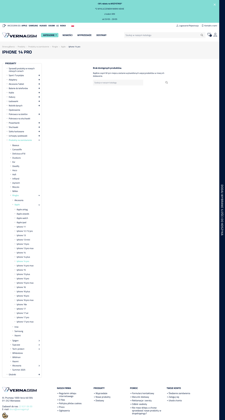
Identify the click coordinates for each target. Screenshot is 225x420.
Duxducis (16, 158)
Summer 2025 (18, 369)
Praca (61, 407)
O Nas (62, 400)
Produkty (10, 63)
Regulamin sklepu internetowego (67, 394)
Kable (11, 92)
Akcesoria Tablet (16, 84)
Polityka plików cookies (70, 403)
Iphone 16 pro (23, 296)
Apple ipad (21, 222)
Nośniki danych (15, 105)
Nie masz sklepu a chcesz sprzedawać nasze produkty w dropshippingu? (146, 410)
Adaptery (13, 79)
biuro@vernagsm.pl (19, 409)
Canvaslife (17, 149)
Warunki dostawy (140, 397)
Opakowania (14, 110)
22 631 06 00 (25, 406)
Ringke (15, 195)
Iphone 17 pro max (25, 321)
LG (57, 26)
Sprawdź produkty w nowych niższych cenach (22, 69)
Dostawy (101, 35)
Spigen (15, 340)
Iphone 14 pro (23, 261)
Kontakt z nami (209, 26)
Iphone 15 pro (23, 278)
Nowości (67, 35)
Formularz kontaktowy (143, 393)
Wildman (16, 357)
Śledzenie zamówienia (179, 393)
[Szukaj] (164, 35)
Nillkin (15, 191)
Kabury (12, 97)
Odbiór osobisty (139, 404)
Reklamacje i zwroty (142, 400)
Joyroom (16, 183)
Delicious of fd (18, 153)
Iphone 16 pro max (25, 300)
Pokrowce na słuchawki (19, 118)
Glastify (15, 166)
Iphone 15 (21, 270)
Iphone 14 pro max (25, 265)
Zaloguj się (174, 397)
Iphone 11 (21, 226)
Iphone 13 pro (23, 244)
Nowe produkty (103, 397)
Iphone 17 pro (23, 317)
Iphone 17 (21, 308)
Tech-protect (18, 349)
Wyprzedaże (84, 35)
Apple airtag (22, 209)
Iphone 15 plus (23, 274)
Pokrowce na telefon (18, 114)
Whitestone (17, 353)
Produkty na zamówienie (20, 140)
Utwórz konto (175, 400)
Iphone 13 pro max (25, 248)
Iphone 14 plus (23, 257)
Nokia (63, 26)
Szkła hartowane (16, 131)
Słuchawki (13, 127)
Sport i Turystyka (16, 75)
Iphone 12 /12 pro (25, 231)
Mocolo (15, 187)
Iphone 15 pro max (25, 283)
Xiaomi (51, 26)
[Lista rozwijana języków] (72, 25)
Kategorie (50, 35)
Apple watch (22, 218)
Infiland (15, 178)
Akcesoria (18, 200)
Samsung (33, 26)
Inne (16, 327)
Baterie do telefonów (18, 88)
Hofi (14, 174)
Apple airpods (23, 214)
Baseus (15, 145)
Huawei (43, 26)
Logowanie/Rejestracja (187, 26)
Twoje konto (174, 388)
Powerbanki (14, 123)
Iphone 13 (21, 235)
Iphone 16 (21, 287)
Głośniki (12, 374)
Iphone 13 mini (23, 239)
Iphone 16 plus (23, 291)
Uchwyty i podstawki (18, 136)
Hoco (14, 170)
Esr (13, 162)
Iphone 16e (22, 304)
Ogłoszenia (64, 410)
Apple (24, 26)
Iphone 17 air (22, 313)
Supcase (16, 344)
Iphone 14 (21, 252)
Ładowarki (13, 101)
